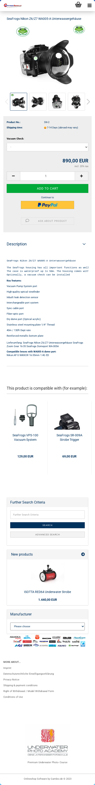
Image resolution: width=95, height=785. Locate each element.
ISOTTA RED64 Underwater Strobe (47, 592)
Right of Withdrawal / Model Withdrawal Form (28, 691)
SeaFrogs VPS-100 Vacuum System (25, 437)
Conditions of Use (13, 697)
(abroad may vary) (68, 127)
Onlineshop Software (35, 778)
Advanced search (47, 534)
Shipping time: (15, 127)
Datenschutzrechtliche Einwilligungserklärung (28, 673)
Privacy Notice (11, 679)
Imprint (7, 668)
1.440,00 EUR (47, 599)
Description (17, 244)
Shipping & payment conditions (20, 685)
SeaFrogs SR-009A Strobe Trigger (69, 437)
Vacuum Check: (15, 138)
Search (47, 525)
